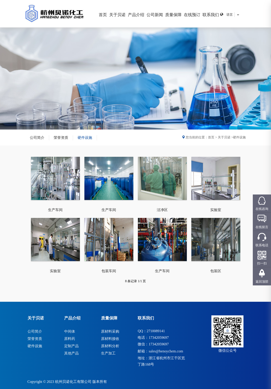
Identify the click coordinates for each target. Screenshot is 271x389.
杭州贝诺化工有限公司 (73, 382)
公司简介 (37, 138)
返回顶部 (262, 281)
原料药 (69, 339)
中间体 (69, 331)
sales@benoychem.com (166, 351)
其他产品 (71, 353)
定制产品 (71, 346)
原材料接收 (110, 339)
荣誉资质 (61, 138)
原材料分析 (110, 346)
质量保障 (173, 14)
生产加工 (108, 353)
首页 (103, 14)
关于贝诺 (117, 14)
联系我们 (211, 14)
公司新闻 (155, 14)
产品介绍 (136, 14)
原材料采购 (110, 331)
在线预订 (192, 14)
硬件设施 (85, 138)
